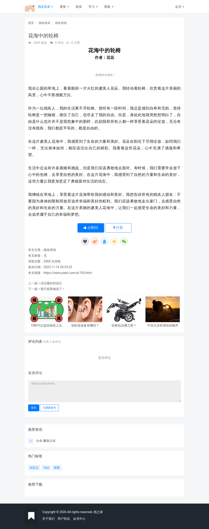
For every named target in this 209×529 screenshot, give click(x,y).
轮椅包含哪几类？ (124, 325)
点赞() (90, 228)
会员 (179, 6)
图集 (108, 6)
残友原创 (61, 23)
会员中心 (79, 518)
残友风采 (45, 6)
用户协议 (64, 518)
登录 (33, 407)
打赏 (118, 228)
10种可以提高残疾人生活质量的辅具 (46, 325)
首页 (31, 23)
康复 (64, 6)
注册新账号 (49, 407)
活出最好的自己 (51, 283)
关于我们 (48, 518)
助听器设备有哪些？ (85, 325)
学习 (93, 6)
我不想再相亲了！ (53, 289)
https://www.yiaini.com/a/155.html (68, 273)
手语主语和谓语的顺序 (162, 325)
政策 (79, 6)
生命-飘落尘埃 (46, 440)
